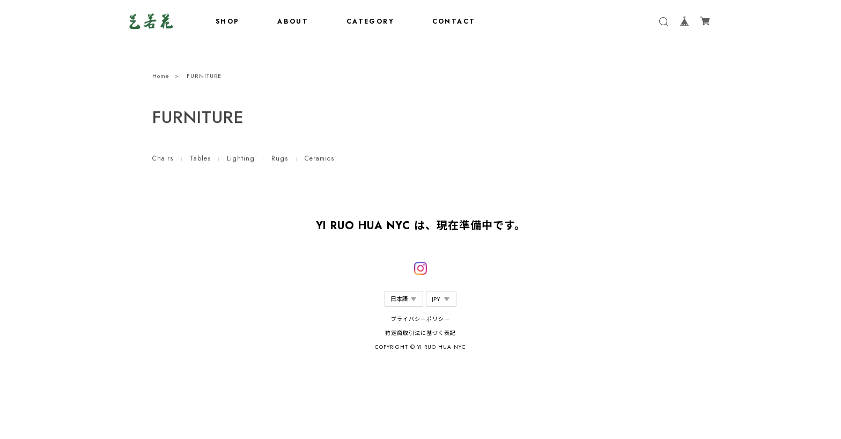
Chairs (162, 159)
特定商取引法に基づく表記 (420, 333)
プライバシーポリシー (420, 319)
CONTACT (454, 21)
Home (160, 76)
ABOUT (292, 21)
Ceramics (319, 159)
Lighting (241, 159)
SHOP (228, 21)
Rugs (279, 159)
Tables (200, 159)
